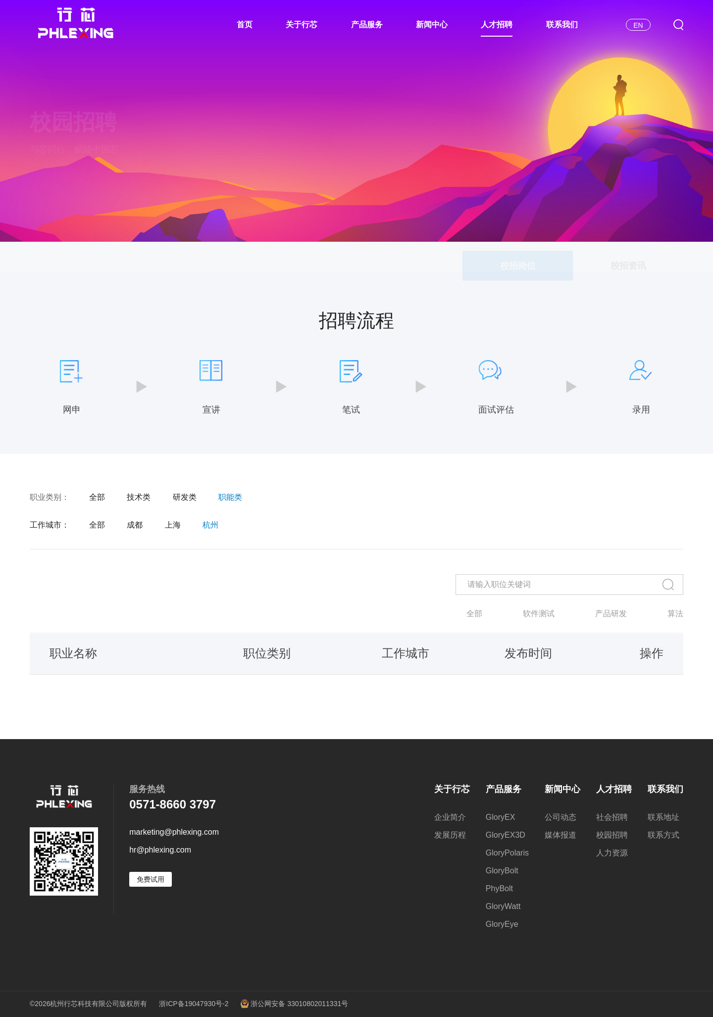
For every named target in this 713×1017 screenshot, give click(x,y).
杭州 (210, 525)
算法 (675, 614)
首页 (245, 24)
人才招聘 (496, 24)
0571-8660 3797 (172, 804)
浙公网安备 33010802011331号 (294, 1004)
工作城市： (49, 525)
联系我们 (562, 24)
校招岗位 (518, 260)
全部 (97, 497)
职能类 (230, 497)
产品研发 (611, 614)
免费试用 (150, 879)
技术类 (139, 497)
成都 (135, 525)
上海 (173, 525)
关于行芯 (301, 24)
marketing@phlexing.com (174, 832)
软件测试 (539, 614)
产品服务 (367, 24)
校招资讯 (628, 260)
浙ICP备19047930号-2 (193, 1003)
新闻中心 (432, 24)
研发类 (185, 497)
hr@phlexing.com (160, 850)
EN (638, 25)
